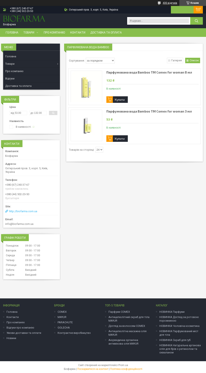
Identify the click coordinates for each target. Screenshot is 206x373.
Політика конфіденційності (126, 369)
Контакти (77, 32)
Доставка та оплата (106, 32)
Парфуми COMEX (119, 311)
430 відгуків (170, 2)
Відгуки (10, 78)
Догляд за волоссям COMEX (126, 325)
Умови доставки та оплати (24, 332)
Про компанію (54, 32)
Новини (11, 338)
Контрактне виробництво (74, 332)
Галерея (176, 60)
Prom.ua (123, 365)
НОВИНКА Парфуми (172, 311)
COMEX (62, 311)
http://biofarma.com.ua (23, 211)
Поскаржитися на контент (92, 369)
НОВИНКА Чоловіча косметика (179, 325)
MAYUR (62, 317)
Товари (28, 32)
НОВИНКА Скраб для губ (174, 340)
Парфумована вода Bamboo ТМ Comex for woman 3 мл (149, 111)
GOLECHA (64, 327)
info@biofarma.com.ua (19, 223)
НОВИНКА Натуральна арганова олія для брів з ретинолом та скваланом (180, 349)
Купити (120, 99)
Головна (12, 32)
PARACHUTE (65, 322)
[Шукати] (196, 21)
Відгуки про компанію (20, 327)
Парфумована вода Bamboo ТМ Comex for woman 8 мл (149, 72)
